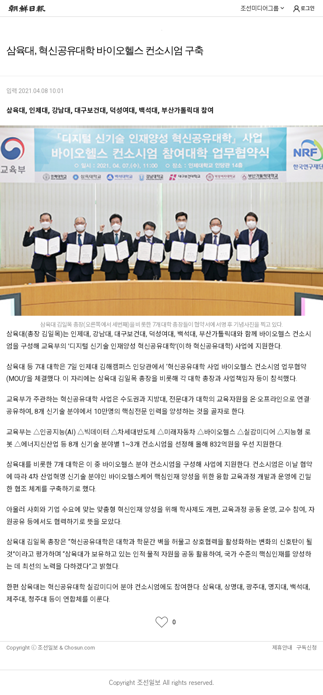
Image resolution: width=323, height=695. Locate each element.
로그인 (303, 9)
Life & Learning (161, 26)
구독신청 (307, 647)
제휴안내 (282, 647)
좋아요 (161, 622)
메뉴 (9, 26)
